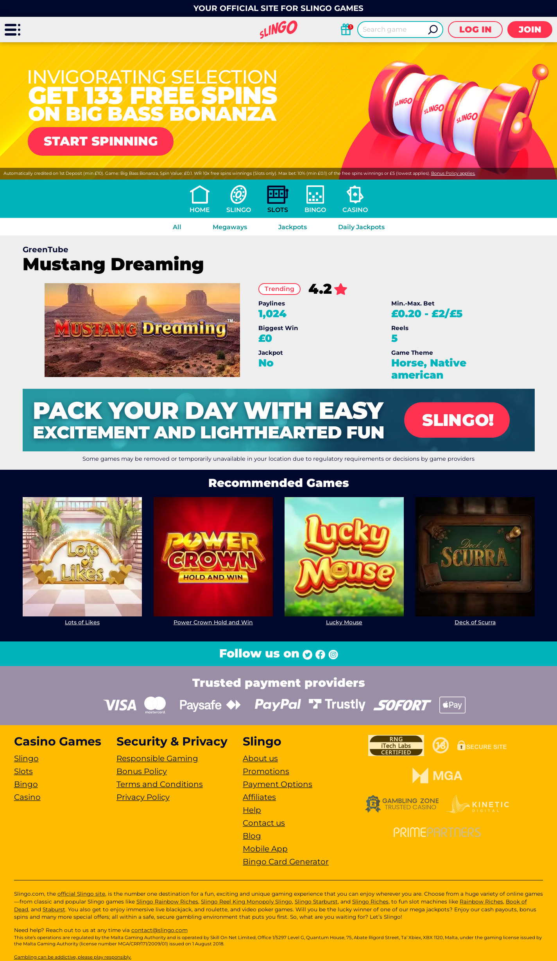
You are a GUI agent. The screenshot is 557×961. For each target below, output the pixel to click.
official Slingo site (81, 894)
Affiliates (259, 797)
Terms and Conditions (159, 784)
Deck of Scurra (475, 622)
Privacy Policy (143, 797)
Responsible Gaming (157, 758)
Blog (252, 836)
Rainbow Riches (481, 901)
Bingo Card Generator (286, 861)
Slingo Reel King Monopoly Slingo (246, 901)
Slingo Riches (370, 901)
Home (200, 210)
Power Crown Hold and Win (213, 622)
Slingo (238, 210)
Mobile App (265, 848)
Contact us (264, 823)
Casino (355, 210)
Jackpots (292, 227)
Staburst (54, 909)
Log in (475, 29)
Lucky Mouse (344, 622)
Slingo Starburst (316, 901)
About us (260, 758)
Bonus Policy (141, 771)
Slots (277, 210)
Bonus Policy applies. (453, 173)
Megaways (230, 227)
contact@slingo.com (159, 930)
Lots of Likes (82, 622)
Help (252, 810)
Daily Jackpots (361, 227)
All (177, 227)
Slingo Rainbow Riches (167, 901)
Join (530, 29)
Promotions (266, 771)
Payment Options (277, 784)
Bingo (315, 210)
